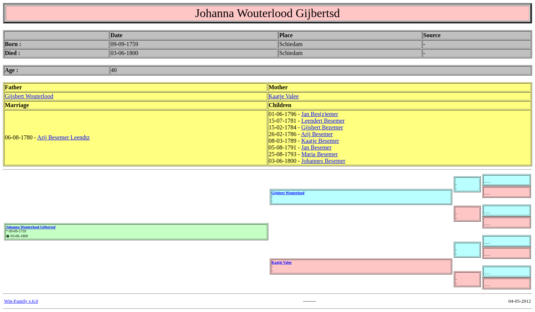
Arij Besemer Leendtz (63, 137)
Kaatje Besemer (320, 141)
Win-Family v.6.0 (21, 301)
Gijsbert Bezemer (322, 127)
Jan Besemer (316, 147)
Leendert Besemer (323, 121)
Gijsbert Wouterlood (29, 96)
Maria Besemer (319, 154)
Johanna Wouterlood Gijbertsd (30, 227)
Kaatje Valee (284, 96)
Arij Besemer (317, 134)
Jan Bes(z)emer (319, 114)
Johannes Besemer (323, 161)
